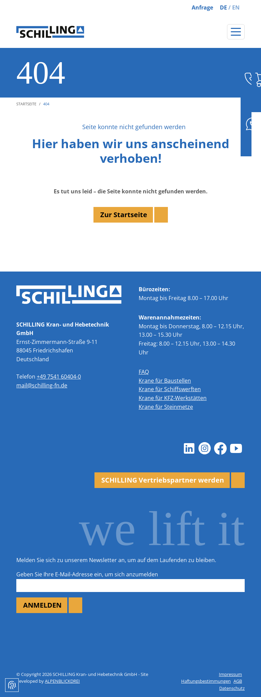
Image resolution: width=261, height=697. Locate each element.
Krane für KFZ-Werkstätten (173, 398)
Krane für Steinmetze (166, 407)
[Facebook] (220, 448)
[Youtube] (236, 448)
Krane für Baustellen (165, 380)
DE (223, 7)
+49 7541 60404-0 (59, 376)
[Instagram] (204, 448)
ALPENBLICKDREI (62, 681)
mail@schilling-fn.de (41, 385)
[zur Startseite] (50, 32)
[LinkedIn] (189, 448)
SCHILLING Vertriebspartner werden (162, 480)
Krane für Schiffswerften (170, 389)
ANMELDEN (42, 605)
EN (236, 7)
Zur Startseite (123, 214)
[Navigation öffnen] (236, 31)
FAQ (144, 372)
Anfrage (202, 7)
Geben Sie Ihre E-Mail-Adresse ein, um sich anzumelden (87, 574)
